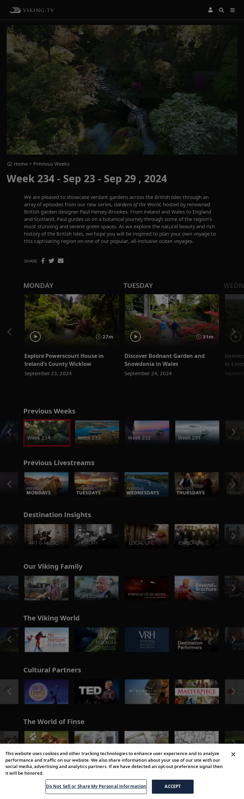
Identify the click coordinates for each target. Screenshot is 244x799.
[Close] (233, 754)
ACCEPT (173, 786)
